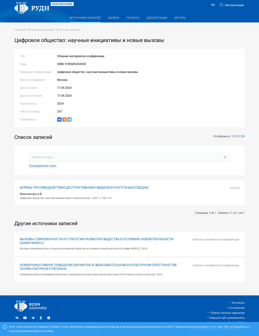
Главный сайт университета (227, 317)
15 (233, 142)
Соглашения (237, 307)
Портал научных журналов (228, 312)
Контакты (238, 302)
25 (238, 142)
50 (243, 142)
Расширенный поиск (42, 172)
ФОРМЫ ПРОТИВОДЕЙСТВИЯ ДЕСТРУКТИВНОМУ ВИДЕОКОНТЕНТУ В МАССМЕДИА (84, 194)
